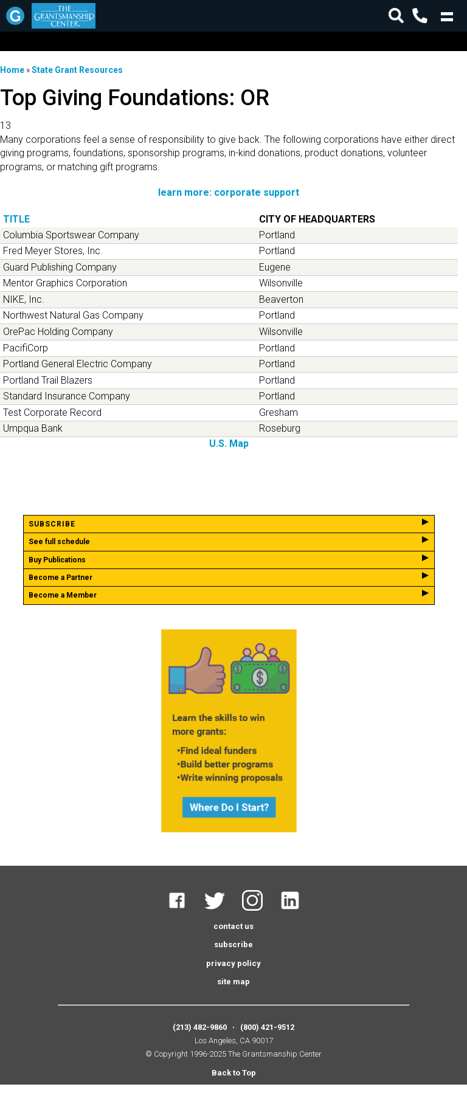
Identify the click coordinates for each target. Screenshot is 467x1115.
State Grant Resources (77, 70)
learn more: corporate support (228, 192)
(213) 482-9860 (200, 1027)
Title (16, 219)
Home (12, 70)
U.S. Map (229, 443)
